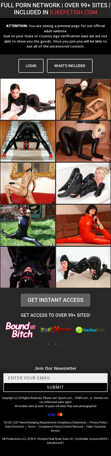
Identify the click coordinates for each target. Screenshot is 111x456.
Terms (31, 426)
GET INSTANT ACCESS (55, 300)
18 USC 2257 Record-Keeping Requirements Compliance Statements (44, 422)
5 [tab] (69, 344)
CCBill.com (81, 398)
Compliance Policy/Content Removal (61, 426)
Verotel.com (101, 398)
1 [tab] (42, 344)
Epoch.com (65, 398)
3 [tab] (55, 344)
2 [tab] (48, 344)
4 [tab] (62, 344)
